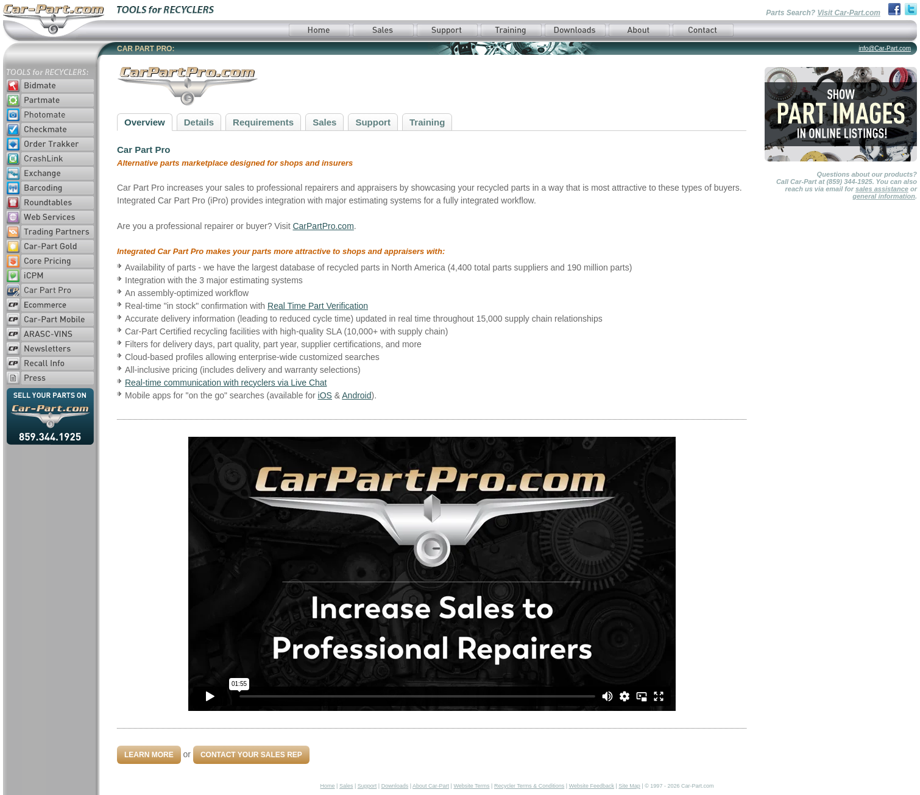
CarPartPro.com (322, 226)
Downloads (395, 786)
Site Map (629, 786)
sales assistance (881, 189)
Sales (324, 122)
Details (199, 122)
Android (356, 395)
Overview (144, 122)
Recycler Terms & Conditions (529, 786)
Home (327, 786)
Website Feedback (591, 786)
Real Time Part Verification (317, 306)
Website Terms (471, 786)
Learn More (149, 755)
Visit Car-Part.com (848, 13)
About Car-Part (430, 786)
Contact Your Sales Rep (251, 755)
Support (373, 122)
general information (883, 196)
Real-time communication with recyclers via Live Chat (226, 382)
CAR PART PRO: (145, 48)
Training (427, 122)
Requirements (263, 122)
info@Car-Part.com (884, 48)
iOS (325, 395)
